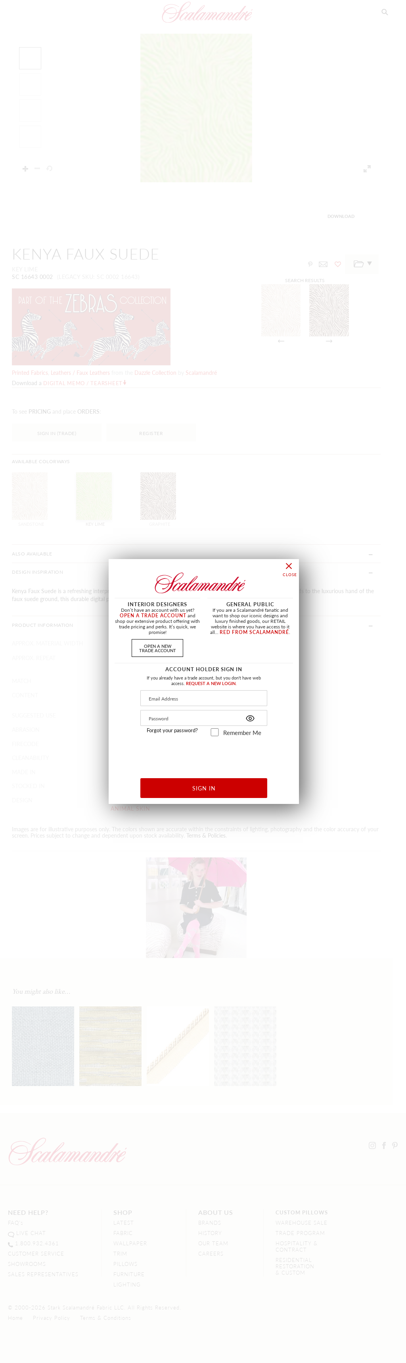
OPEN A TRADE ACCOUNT (153, 615)
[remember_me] (215, 732)
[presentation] (204, 754)
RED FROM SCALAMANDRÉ (254, 632)
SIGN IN (204, 788)
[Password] (203, 718)
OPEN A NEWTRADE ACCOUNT (157, 648)
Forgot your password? (172, 730)
